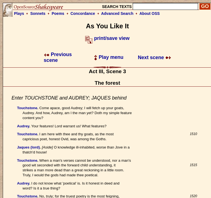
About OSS (150, 13)
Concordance (82, 13)
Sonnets (37, 13)
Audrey (23, 126)
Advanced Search (117, 13)
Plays (19, 13)
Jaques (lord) (28, 147)
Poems (58, 13)
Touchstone (27, 108)
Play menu (108, 57)
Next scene (154, 57)
